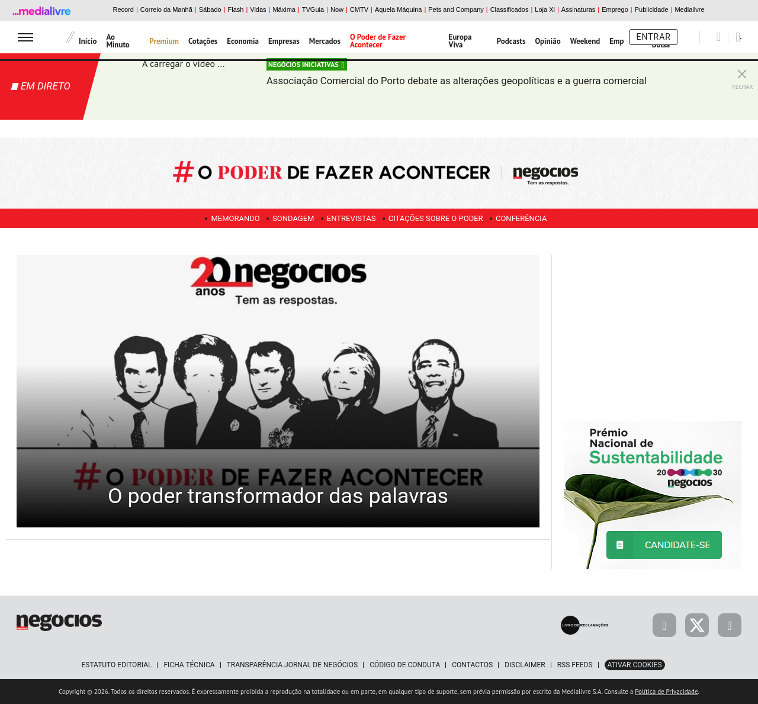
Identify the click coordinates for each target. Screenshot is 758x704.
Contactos (472, 665)
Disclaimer (525, 665)
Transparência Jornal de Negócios (292, 665)
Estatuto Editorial (116, 665)
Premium (164, 41)
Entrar (653, 36)
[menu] (25, 37)
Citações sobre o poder (440, 218)
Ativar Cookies (635, 665)
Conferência (531, 218)
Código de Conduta (405, 665)
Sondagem (288, 218)
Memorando (225, 218)
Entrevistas (351, 218)
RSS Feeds (575, 665)
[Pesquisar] (719, 37)
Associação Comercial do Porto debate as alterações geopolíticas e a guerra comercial (477, 87)
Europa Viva (460, 41)
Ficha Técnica (188, 665)
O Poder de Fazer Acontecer (378, 41)
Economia (243, 41)
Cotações (202, 41)
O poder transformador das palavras (278, 477)
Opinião (547, 41)
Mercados (325, 41)
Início (88, 41)
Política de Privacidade (666, 691)
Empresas (284, 41)
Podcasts (511, 41)
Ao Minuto (117, 41)
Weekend (585, 41)
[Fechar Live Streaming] (741, 71)
